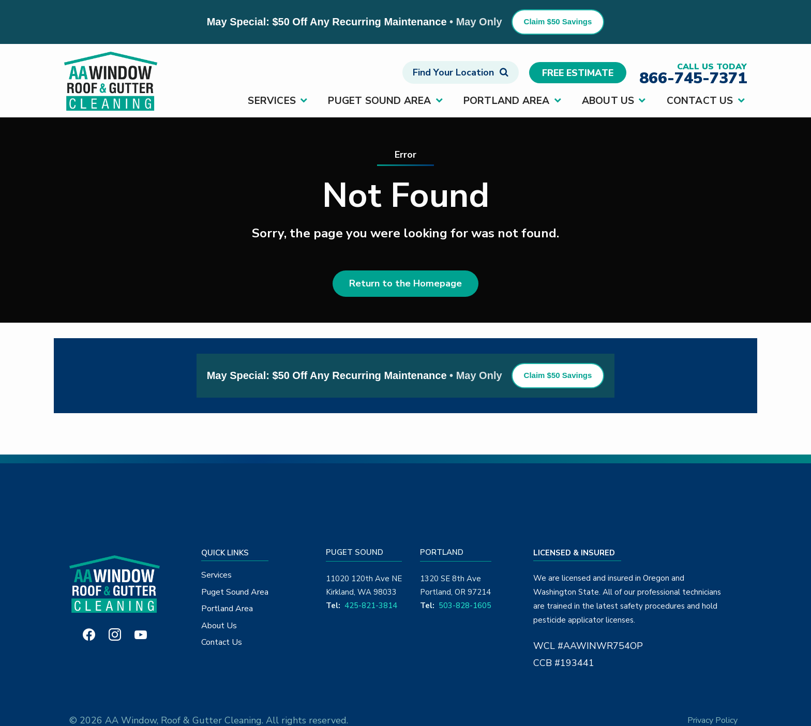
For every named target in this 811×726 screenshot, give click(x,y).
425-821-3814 (370, 605)
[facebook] (89, 634)
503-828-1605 (465, 605)
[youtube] (140, 634)
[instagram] (115, 634)
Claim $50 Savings (558, 21)
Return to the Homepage (405, 283)
